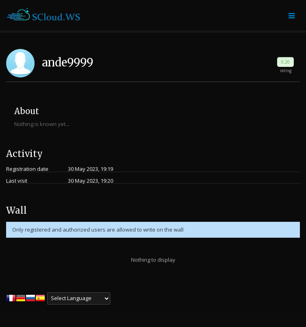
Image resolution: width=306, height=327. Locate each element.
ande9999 (67, 62)
